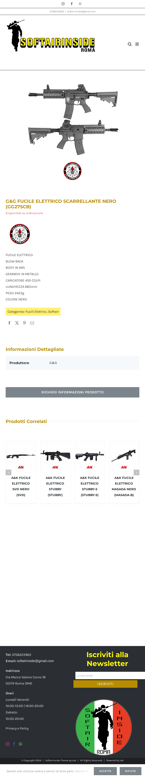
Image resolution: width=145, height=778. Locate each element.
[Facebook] (9, 323)
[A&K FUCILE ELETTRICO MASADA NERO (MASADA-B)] (124, 456)
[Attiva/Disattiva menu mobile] (137, 44)
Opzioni (81, 771)
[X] (17, 323)
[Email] (32, 323)
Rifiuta (130, 771)
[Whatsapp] (20, 744)
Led (74, 760)
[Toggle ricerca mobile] (130, 44)
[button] (8, 472)
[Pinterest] (24, 323)
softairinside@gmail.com (81, 11)
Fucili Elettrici (36, 312)
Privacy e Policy (17, 728)
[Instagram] (7, 744)
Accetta (105, 771)
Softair (53, 312)
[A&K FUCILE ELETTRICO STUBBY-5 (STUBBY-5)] (90, 456)
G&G (53, 363)
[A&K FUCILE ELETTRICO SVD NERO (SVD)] (21, 456)
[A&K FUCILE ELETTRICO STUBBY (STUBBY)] (55, 456)
